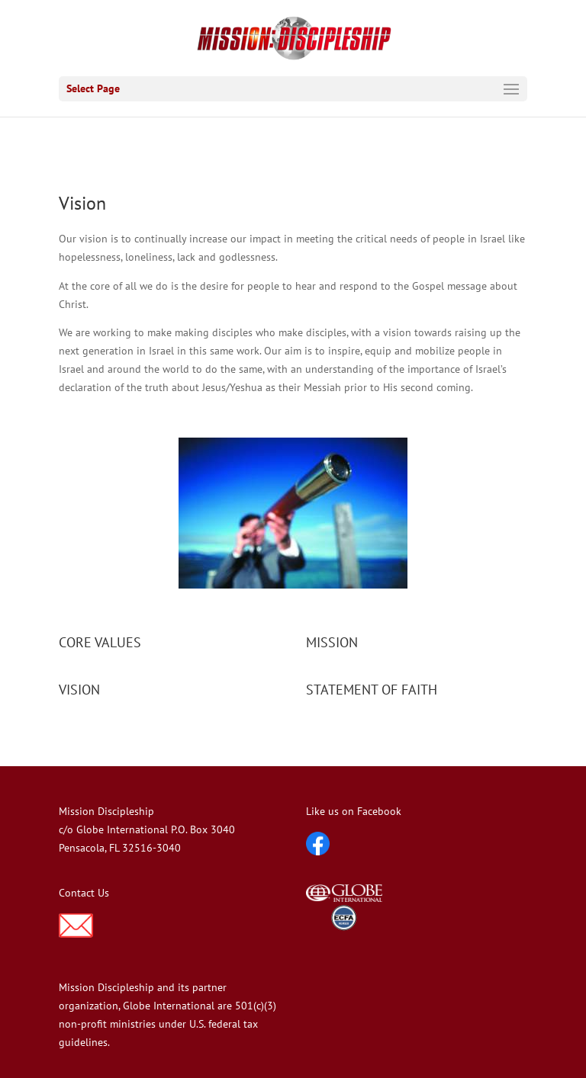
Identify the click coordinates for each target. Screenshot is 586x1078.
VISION (79, 689)
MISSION (332, 642)
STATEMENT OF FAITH (371, 689)
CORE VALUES (100, 642)
